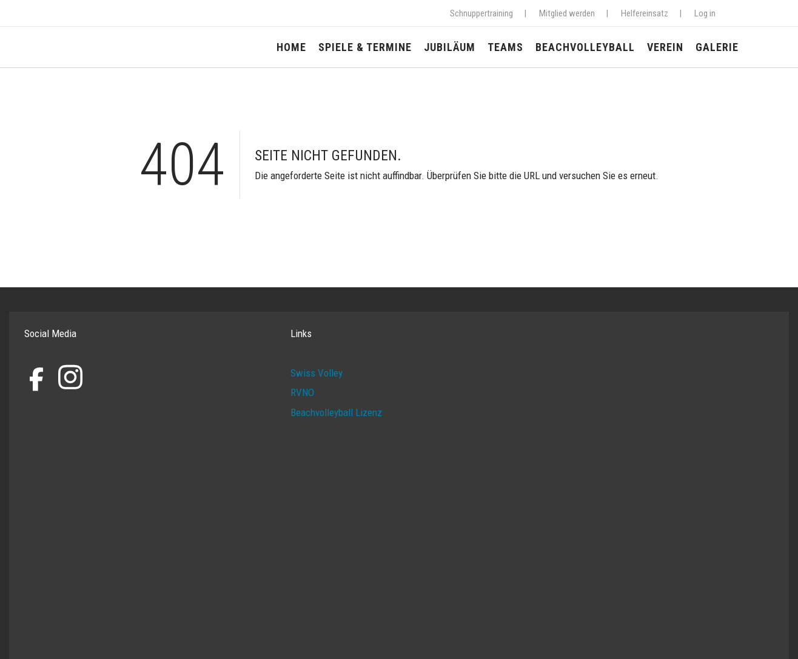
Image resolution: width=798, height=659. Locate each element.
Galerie (717, 47)
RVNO (302, 392)
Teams (505, 47)
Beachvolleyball (585, 47)
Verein (665, 47)
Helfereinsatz (644, 13)
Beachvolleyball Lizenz (336, 412)
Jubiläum (449, 47)
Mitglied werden (567, 13)
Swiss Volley (316, 373)
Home (291, 47)
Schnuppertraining (481, 13)
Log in (705, 13)
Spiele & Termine (365, 47)
